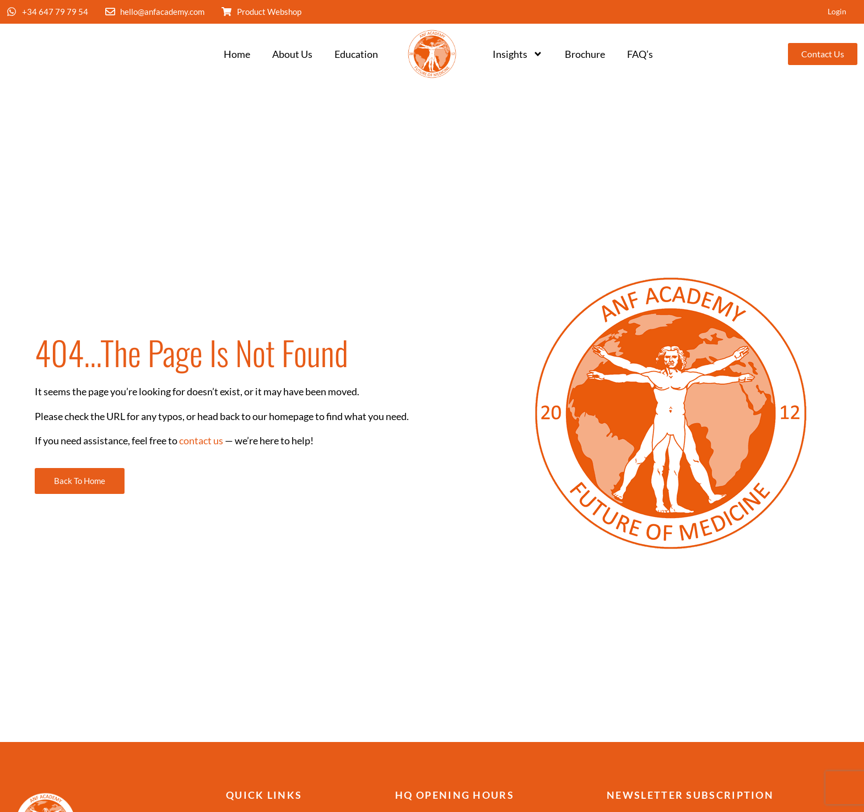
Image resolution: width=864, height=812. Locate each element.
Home (237, 55)
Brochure (585, 55)
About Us (292, 55)
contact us (201, 441)
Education (356, 55)
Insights (518, 54)
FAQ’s (640, 55)
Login (836, 12)
